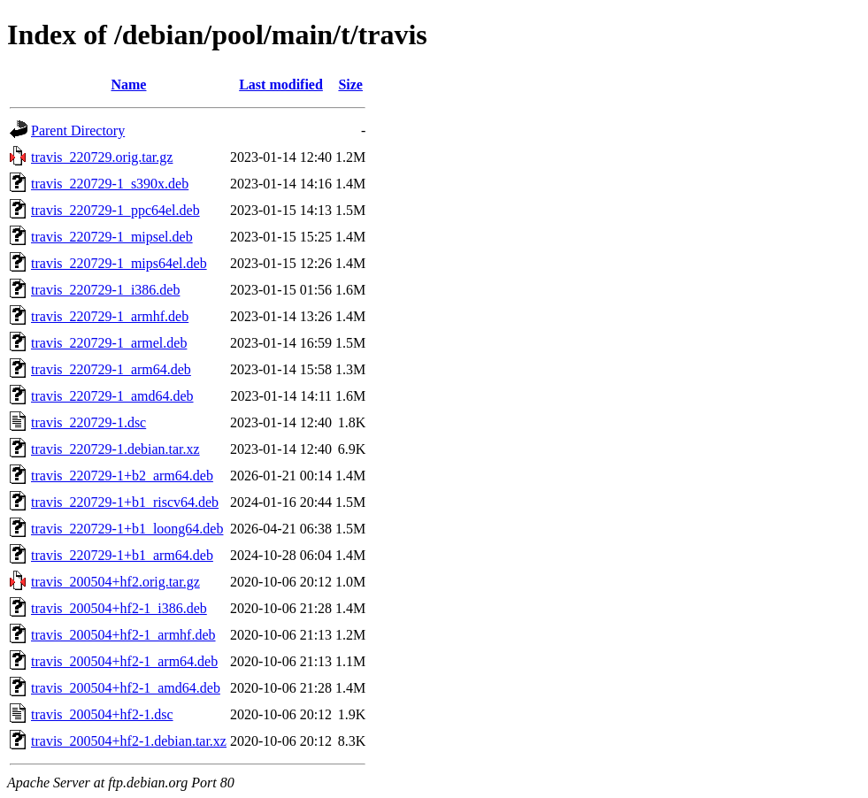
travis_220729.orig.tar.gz (102, 157)
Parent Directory (78, 130)
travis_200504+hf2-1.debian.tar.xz (129, 740)
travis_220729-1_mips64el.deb (119, 263)
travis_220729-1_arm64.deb (111, 369)
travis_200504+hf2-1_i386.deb (119, 608)
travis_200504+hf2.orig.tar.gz (115, 581)
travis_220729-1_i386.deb (105, 289)
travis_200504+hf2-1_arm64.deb (124, 661)
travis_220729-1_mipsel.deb (112, 236)
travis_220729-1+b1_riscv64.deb (125, 502)
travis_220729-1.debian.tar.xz (115, 449)
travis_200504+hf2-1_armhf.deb (123, 634)
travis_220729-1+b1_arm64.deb (122, 555)
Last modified (281, 84)
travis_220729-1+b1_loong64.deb (127, 528)
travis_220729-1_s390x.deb (109, 183)
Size (350, 84)
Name (128, 84)
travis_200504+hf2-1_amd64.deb (125, 687)
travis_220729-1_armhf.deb (109, 316)
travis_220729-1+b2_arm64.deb (122, 475)
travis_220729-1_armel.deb (109, 342)
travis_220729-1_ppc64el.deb (115, 210)
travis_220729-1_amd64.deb (112, 395)
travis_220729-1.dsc (88, 422)
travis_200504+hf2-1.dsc (102, 714)
